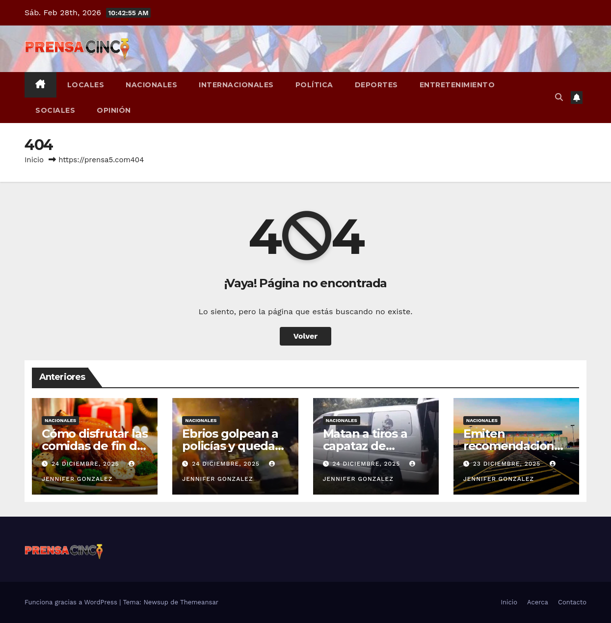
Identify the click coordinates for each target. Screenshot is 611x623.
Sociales (55, 110)
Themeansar (199, 602)
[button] (559, 97)
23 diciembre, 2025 (508, 463)
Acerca (537, 602)
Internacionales (236, 84)
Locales (86, 84)
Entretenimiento (457, 84)
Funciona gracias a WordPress (72, 602)
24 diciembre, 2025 (87, 463)
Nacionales (151, 84)
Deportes (376, 84)
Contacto (572, 602)
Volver (305, 336)
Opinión (114, 110)
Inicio (34, 159)
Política (314, 84)
